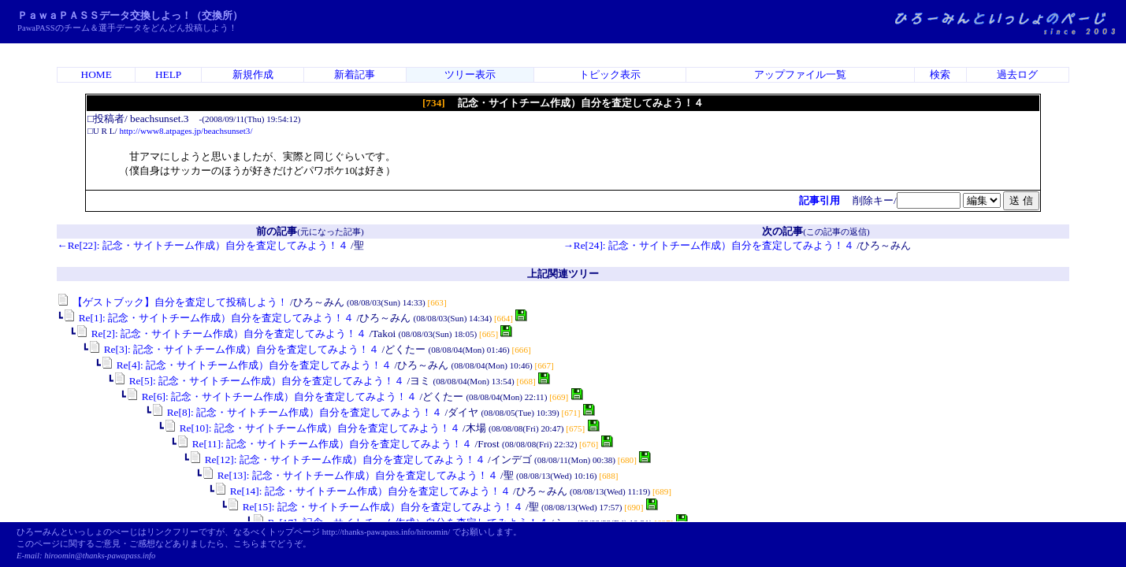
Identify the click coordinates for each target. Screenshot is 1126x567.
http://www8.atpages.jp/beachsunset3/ (185, 130)
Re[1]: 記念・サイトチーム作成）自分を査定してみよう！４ (208, 318)
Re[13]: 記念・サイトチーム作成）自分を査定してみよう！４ (349, 475)
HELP (168, 74)
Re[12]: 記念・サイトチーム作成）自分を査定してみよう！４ (337, 459)
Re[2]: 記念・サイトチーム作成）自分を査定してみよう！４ (221, 333)
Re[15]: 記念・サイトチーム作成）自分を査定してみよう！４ (374, 507)
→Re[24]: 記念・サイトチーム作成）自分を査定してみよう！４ (708, 245)
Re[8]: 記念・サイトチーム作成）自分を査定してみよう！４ (296, 412)
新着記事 (354, 74)
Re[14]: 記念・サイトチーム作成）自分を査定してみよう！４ (362, 491)
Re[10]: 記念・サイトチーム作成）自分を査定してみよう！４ (311, 428)
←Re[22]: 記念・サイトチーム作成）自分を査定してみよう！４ (202, 245)
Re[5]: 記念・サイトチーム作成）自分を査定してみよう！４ (258, 381)
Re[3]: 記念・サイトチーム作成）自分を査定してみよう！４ (233, 349)
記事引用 (819, 200)
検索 (940, 74)
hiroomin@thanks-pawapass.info (99, 555)
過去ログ (1017, 74)
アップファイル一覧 (800, 74)
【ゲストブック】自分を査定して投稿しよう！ (172, 302)
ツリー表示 (470, 74)
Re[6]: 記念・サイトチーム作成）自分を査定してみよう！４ (271, 396)
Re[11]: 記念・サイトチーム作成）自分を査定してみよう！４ (324, 444)
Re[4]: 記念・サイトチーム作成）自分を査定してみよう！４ (246, 365)
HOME (96, 74)
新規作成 (252, 74)
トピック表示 (610, 74)
